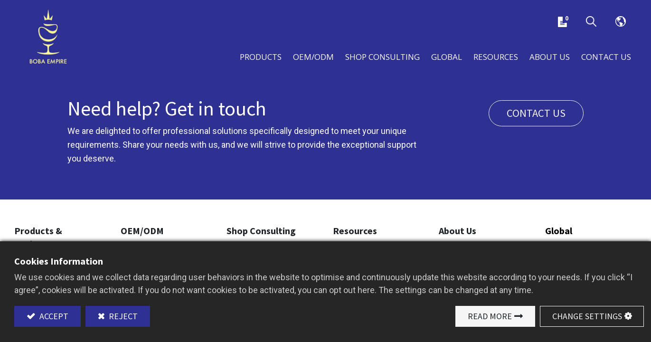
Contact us (536, 113)
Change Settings (587, 316)
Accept (53, 316)
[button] (591, 22)
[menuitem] (446, 56)
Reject (122, 316)
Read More (490, 316)
